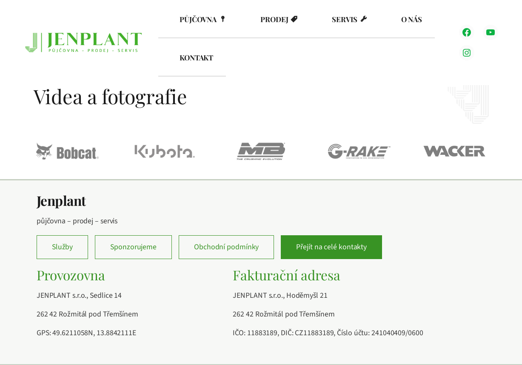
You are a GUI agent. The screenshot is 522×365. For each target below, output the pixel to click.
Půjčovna (198, 19)
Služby (62, 247)
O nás (411, 19)
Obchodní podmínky (226, 247)
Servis (344, 19)
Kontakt (196, 57)
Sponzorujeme (133, 247)
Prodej (274, 19)
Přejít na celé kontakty (331, 247)
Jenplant (61, 200)
